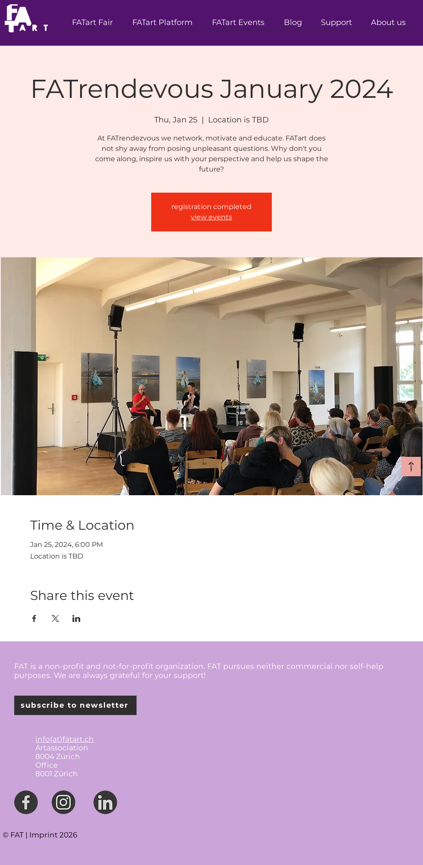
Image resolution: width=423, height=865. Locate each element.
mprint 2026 (54, 835)
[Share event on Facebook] (34, 618)
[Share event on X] (55, 618)
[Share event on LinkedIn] (76, 618)
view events (211, 217)
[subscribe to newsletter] (75, 705)
